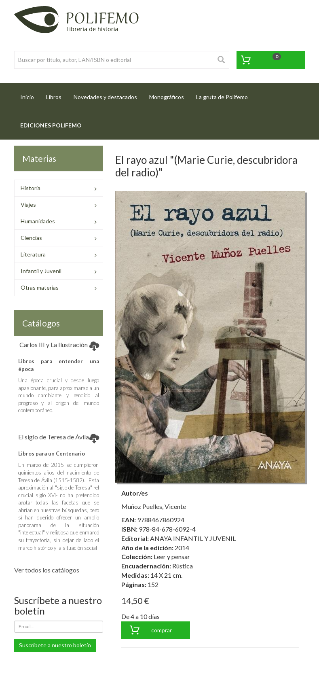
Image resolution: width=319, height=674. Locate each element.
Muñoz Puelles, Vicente (153, 506)
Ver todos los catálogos (46, 570)
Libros (53, 96)
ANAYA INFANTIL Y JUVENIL (193, 538)
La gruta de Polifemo (222, 96)
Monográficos (166, 96)
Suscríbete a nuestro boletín (55, 645)
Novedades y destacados (105, 96)
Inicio (30, 94)
